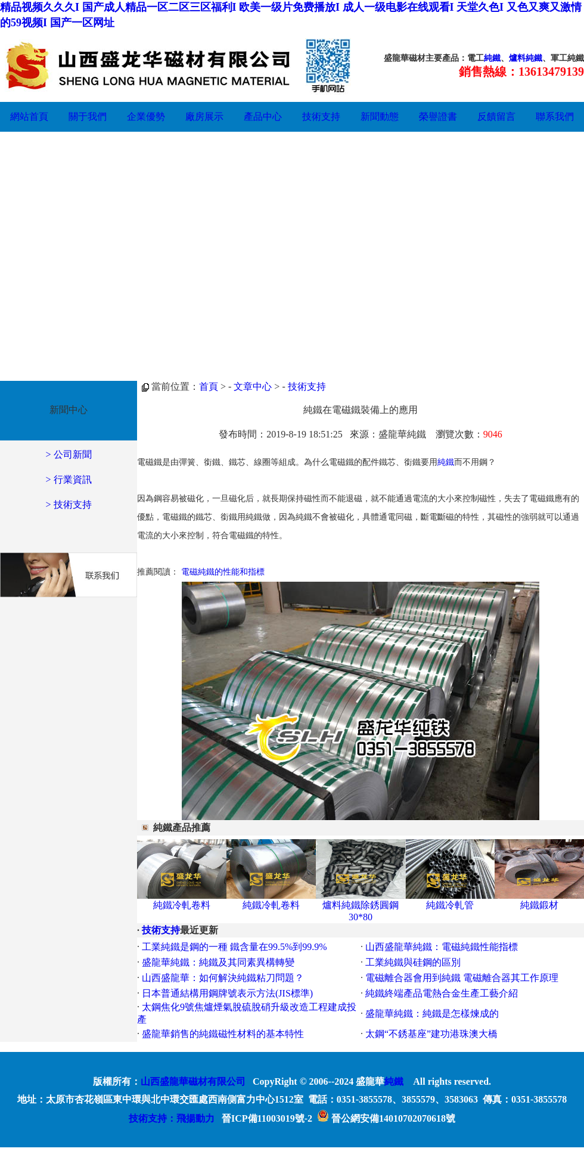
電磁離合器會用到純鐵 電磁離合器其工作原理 (461, 978)
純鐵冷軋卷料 (181, 905)
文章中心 (253, 386)
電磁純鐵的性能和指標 (223, 571)
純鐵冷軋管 (450, 905)
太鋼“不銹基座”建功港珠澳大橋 (431, 1034)
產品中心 (263, 116)
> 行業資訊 (68, 479)
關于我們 (88, 116)
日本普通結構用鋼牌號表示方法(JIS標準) (227, 993)
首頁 (208, 386)
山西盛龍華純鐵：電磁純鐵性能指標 (441, 947)
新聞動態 (380, 116)
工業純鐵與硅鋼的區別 (413, 962)
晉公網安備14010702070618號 (386, 1118)
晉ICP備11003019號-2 (267, 1118)
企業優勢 (146, 116)
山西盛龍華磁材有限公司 (193, 1081)
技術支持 (321, 116)
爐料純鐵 (525, 58)
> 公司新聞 (68, 454)
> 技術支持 (68, 504)
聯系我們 (555, 116)
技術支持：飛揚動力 (172, 1118)
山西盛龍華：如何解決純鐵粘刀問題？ (223, 978)
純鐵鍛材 (539, 905)
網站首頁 (29, 116)
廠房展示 (204, 116)
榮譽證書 (438, 116)
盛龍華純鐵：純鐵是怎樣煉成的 (432, 1013)
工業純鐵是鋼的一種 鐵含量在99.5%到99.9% (234, 947)
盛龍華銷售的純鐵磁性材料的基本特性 (223, 1034)
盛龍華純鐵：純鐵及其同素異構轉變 (218, 962)
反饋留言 (496, 116)
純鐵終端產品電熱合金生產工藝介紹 (441, 993)
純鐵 (492, 58)
